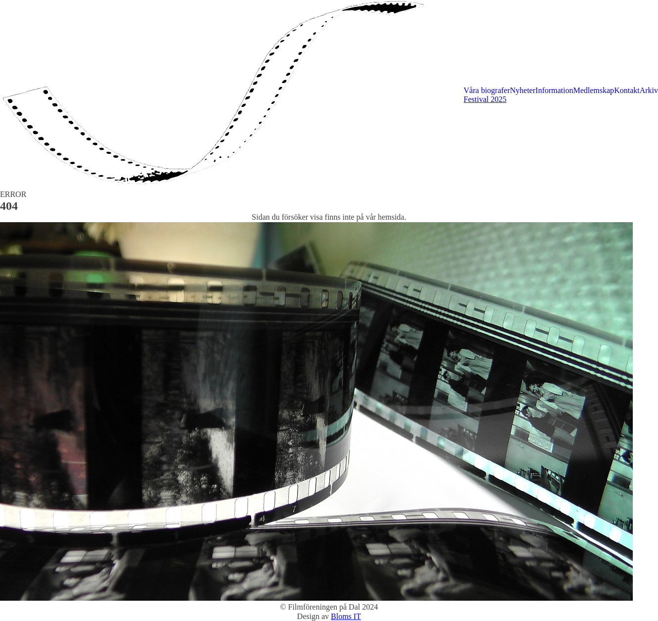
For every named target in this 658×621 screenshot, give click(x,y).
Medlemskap (593, 90)
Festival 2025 (485, 99)
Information (554, 90)
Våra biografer (487, 90)
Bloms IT (346, 616)
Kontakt (627, 90)
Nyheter (523, 90)
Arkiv (649, 90)
